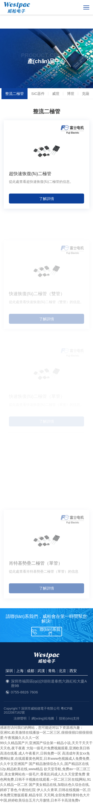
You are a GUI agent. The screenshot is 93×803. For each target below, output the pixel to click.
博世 (70, 93)
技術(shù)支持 (69, 718)
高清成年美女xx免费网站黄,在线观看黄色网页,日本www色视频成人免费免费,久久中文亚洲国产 (45, 758)
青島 (52, 671)
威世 (56, 93)
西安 (73, 671)
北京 (62, 671)
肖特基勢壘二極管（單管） (35, 575)
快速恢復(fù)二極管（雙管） (37, 304)
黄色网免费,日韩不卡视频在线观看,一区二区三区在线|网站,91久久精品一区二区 (45, 779)
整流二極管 (14, 93)
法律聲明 (20, 718)
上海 (20, 671)
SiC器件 (38, 93)
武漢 (41, 671)
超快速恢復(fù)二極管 (30, 173)
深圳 (9, 671)
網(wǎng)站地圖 (42, 718)
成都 (30, 671)
